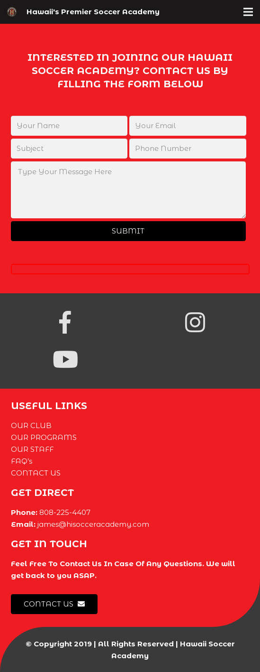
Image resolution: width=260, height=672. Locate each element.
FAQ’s (21, 461)
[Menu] (248, 12)
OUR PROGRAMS (44, 437)
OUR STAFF (32, 449)
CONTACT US (36, 472)
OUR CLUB (31, 425)
